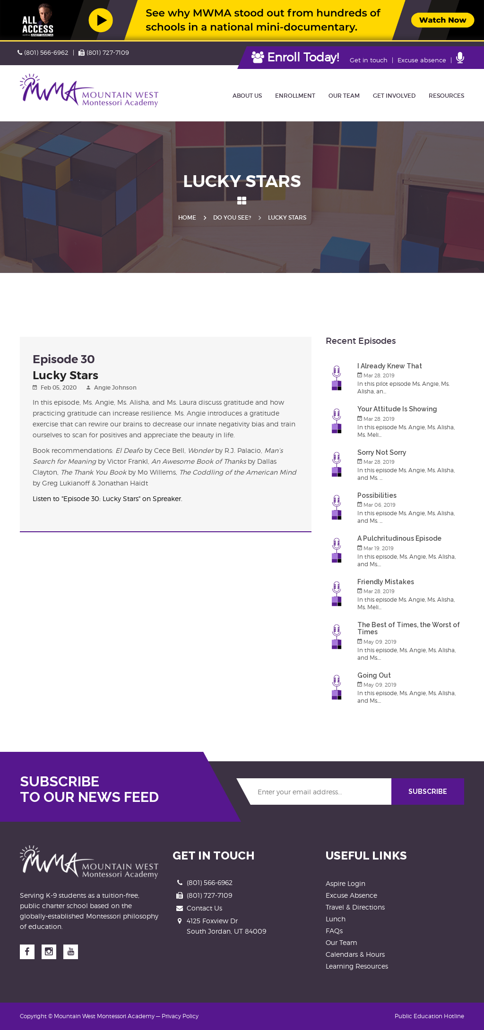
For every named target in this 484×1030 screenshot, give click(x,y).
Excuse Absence (351, 895)
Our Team (341, 942)
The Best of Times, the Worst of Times (408, 628)
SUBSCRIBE (427, 791)
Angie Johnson (115, 387)
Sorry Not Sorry (381, 452)
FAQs (334, 931)
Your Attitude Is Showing (397, 409)
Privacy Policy (180, 1016)
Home (187, 217)
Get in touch (369, 60)
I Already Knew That (389, 366)
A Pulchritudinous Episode (399, 538)
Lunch (336, 919)
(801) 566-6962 (43, 52)
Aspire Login (345, 883)
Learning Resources (357, 966)
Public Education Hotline (429, 1016)
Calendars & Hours (355, 954)
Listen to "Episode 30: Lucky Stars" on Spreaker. (107, 498)
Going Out (374, 675)
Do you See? (232, 217)
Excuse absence (422, 60)
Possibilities (377, 495)
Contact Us (204, 908)
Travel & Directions (355, 907)
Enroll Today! (295, 57)
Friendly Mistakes (385, 582)
